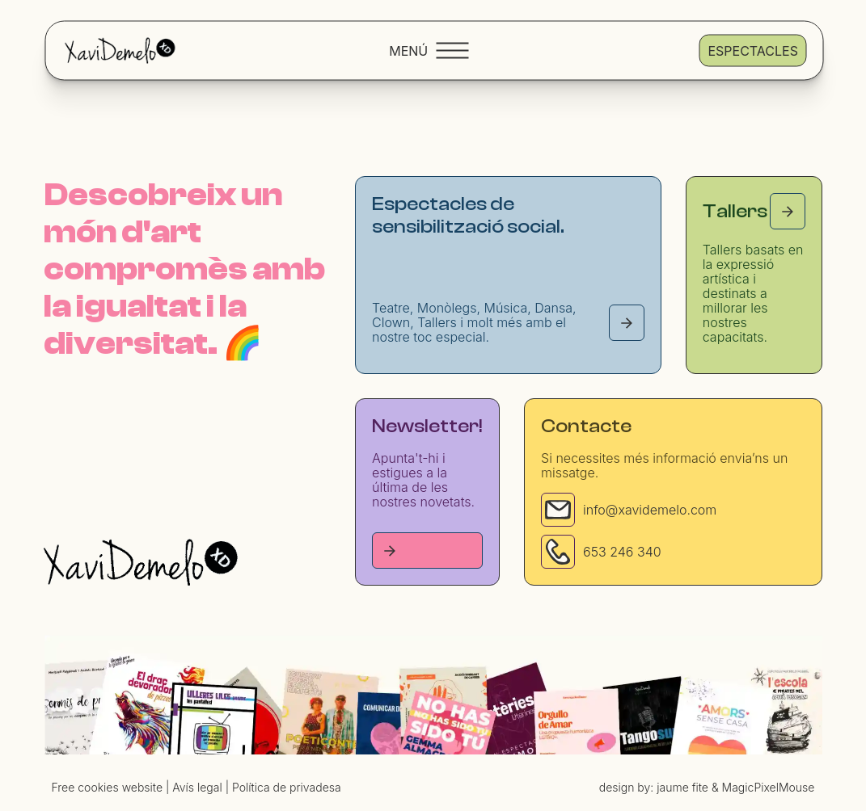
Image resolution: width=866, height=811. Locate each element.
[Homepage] (141, 562)
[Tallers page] (787, 211)
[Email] (558, 510)
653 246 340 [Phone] (622, 551)
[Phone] (558, 552)
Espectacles (752, 50)
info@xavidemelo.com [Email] (649, 509)
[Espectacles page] (626, 322)
